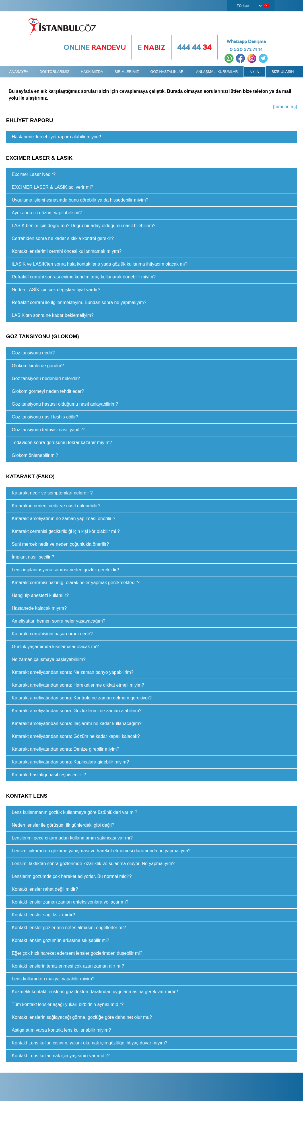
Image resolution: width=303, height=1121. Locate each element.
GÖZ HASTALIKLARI (167, 71)
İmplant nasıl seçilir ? (33, 557)
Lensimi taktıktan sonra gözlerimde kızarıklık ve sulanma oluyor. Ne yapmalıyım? (93, 863)
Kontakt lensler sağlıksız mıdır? (43, 914)
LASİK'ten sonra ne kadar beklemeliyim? (53, 315)
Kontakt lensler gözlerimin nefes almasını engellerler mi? (69, 927)
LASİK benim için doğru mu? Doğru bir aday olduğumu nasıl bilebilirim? (83, 225)
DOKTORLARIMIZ (54, 71)
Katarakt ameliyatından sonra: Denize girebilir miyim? (65, 749)
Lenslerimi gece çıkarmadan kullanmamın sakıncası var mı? (72, 837)
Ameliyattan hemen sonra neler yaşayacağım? (58, 621)
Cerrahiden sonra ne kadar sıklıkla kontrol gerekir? (63, 238)
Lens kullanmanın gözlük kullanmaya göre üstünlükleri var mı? (74, 812)
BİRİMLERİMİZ (126, 71)
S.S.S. (255, 72)
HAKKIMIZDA (92, 71)
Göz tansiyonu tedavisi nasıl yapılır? (48, 429)
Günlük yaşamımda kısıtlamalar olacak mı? (55, 646)
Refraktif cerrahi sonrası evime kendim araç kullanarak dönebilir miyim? (84, 276)
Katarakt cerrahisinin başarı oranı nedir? (52, 633)
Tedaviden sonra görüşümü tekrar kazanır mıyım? (62, 442)
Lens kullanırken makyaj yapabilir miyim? (53, 978)
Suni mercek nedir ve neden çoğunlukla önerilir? (60, 544)
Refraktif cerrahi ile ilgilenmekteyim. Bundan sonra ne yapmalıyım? (79, 302)
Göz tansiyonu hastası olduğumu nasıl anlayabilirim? (65, 404)
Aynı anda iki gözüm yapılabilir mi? (47, 212)
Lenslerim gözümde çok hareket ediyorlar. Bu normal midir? (72, 876)
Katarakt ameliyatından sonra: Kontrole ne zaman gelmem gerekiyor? (82, 697)
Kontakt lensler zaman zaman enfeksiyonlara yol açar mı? (70, 902)
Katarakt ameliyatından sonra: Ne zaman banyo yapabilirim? (72, 672)
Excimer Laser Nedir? (33, 174)
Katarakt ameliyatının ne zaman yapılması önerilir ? (63, 518)
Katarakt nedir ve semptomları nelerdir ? (52, 492)
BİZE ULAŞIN (282, 71)
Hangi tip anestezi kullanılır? (40, 595)
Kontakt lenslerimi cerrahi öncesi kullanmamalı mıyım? (66, 251)
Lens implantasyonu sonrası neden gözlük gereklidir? (65, 569)
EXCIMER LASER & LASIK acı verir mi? (52, 187)
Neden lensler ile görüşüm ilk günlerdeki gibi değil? (63, 825)
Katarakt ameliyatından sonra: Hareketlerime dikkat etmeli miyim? (78, 685)
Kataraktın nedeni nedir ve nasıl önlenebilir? (56, 505)
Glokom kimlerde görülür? (38, 365)
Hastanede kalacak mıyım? (39, 608)
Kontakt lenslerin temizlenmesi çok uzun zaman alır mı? (68, 966)
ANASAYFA (18, 71)
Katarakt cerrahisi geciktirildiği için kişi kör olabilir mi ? (66, 531)
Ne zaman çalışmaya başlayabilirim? (49, 659)
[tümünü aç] (285, 106)
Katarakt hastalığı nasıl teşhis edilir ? (49, 774)
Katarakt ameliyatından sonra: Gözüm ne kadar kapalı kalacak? (76, 736)
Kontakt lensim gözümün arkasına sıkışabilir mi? (60, 940)
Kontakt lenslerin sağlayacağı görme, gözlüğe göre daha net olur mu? (82, 1017)
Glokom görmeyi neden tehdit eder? (48, 391)
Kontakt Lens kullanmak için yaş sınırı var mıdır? (61, 1055)
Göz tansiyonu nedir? (33, 352)
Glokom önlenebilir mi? (35, 455)
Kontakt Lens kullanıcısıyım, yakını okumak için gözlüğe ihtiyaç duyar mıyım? (89, 1042)
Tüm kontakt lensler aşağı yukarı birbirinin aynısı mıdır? (67, 1004)
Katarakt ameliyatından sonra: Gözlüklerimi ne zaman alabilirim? (76, 710)
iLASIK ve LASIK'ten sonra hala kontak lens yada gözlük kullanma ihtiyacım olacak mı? (99, 264)
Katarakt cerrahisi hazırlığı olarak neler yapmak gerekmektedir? (75, 582)
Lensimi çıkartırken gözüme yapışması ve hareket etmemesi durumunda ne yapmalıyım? (101, 850)
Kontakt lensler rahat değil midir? (45, 889)
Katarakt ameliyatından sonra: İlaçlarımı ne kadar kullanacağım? (76, 723)
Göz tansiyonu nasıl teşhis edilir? (45, 416)
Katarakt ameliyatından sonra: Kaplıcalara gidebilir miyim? (70, 761)
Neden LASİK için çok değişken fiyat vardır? (56, 289)
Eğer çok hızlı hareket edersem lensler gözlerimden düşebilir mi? (77, 953)
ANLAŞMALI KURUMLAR (217, 71)
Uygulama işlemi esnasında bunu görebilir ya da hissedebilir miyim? (80, 200)
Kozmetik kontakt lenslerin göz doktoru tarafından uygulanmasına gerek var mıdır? (95, 991)
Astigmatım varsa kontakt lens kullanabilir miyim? (61, 1030)
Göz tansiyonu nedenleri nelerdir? (46, 378)
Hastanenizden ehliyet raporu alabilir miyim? (56, 136)
